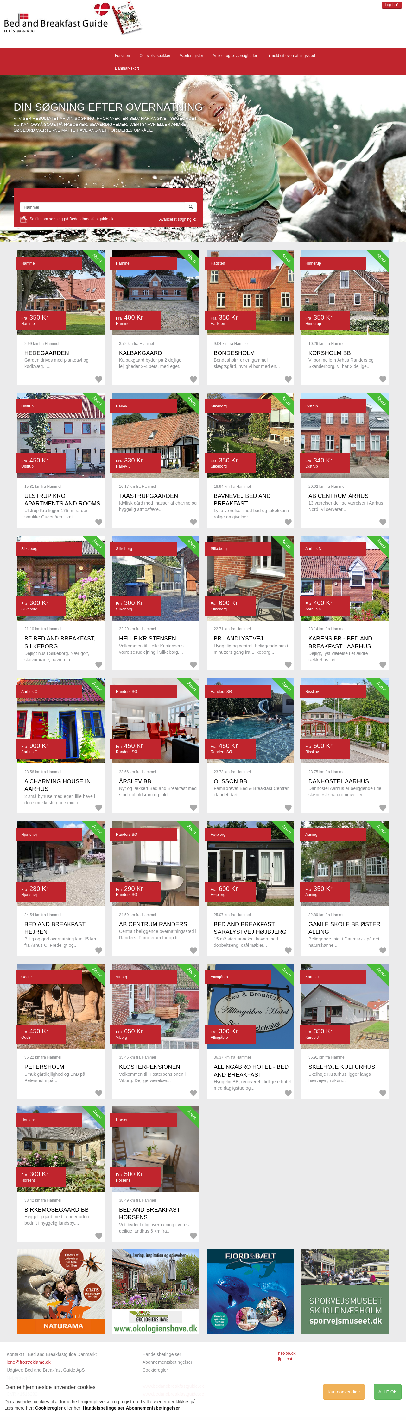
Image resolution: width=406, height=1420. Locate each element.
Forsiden (122, 55)
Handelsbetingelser (162, 1354)
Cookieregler (155, 1370)
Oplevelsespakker (154, 55)
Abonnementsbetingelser (168, 1362)
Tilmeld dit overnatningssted (291, 55)
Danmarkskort (127, 68)
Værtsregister (191, 55)
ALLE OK (387, 1391)
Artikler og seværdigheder (235, 55)
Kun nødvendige (344, 1391)
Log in (391, 5)
